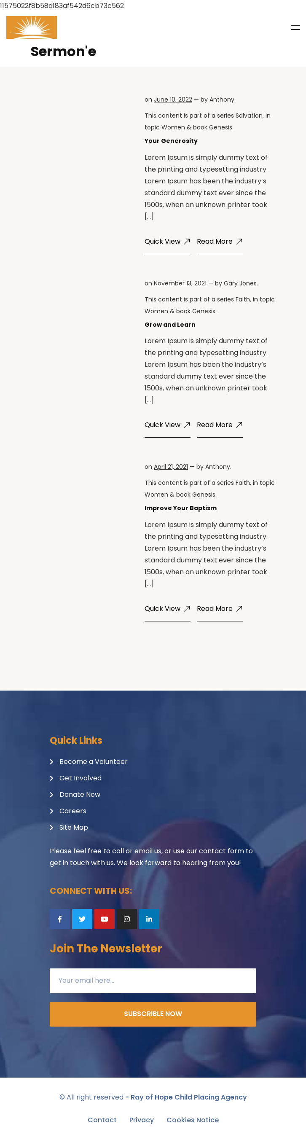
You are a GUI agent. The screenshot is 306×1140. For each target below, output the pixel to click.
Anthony (221, 99)
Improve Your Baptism (181, 508)
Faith (243, 299)
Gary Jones (240, 283)
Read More (220, 241)
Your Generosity (171, 141)
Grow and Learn (170, 324)
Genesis (220, 127)
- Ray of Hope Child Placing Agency (186, 1097)
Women (173, 127)
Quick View (168, 241)
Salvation (249, 115)
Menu (295, 27)
